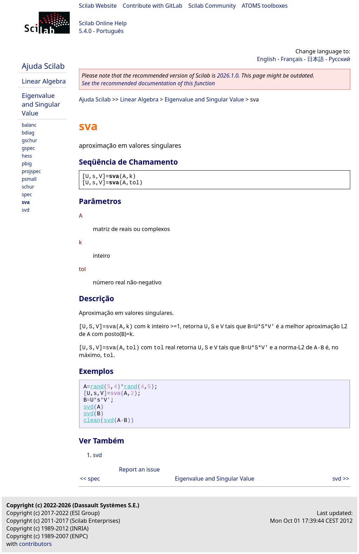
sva (26, 202)
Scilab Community (212, 5)
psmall (29, 179)
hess (27, 155)
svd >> (340, 478)
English (266, 59)
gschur (29, 140)
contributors (35, 544)
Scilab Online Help (103, 23)
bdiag (28, 132)
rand (96, 387)
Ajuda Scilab (43, 66)
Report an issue (139, 469)
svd (25, 209)
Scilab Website (98, 5)
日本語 (315, 59)
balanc (29, 124)
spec (27, 194)
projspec (31, 171)
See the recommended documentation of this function (148, 83)
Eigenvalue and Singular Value (41, 104)
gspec (28, 148)
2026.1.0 (227, 75)
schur (28, 186)
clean (91, 420)
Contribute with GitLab (152, 5)
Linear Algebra (44, 81)
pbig (27, 163)
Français (292, 59)
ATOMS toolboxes (265, 5)
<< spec (90, 478)
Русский (339, 59)
